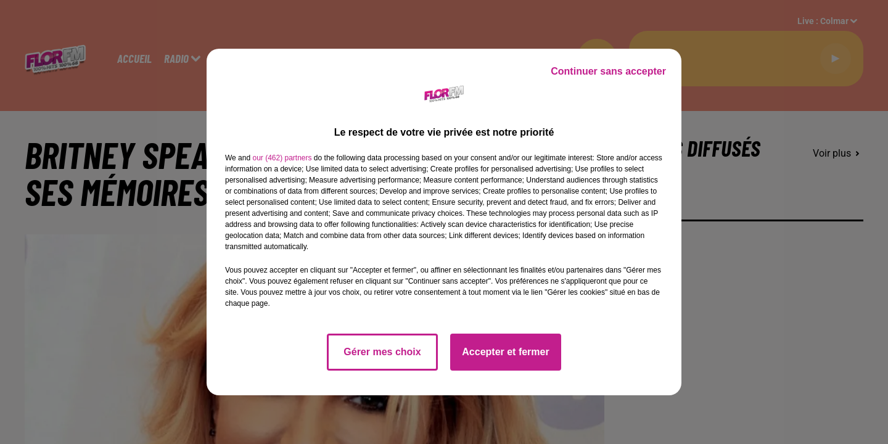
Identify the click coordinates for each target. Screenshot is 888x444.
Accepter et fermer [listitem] (505, 352)
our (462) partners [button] (281, 158)
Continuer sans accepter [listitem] (608, 71)
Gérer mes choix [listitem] (382, 352)
